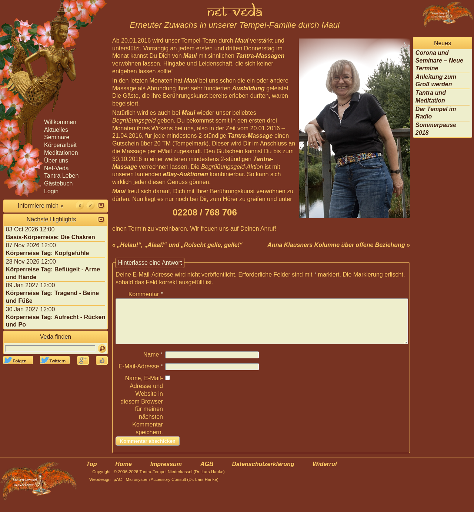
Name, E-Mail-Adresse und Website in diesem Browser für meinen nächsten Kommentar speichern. (141, 414)
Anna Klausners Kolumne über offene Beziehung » (338, 245)
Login (51, 191)
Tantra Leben (61, 176)
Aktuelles (56, 130)
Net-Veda (56, 168)
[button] (101, 205)
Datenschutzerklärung (263, 473)
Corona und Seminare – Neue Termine (439, 60)
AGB (207, 473)
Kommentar (145, 294)
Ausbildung (248, 88)
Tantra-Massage (250, 136)
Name (153, 363)
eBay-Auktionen (185, 174)
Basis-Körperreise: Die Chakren (50, 237)
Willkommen (60, 122)
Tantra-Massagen (260, 56)
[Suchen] (102, 348)
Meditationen (61, 153)
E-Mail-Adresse (140, 375)
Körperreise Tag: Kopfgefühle (47, 253)
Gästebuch (58, 183)
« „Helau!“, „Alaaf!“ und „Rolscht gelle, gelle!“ (177, 245)
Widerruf (325, 473)
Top (91, 473)
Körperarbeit (60, 145)
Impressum (166, 473)
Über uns (56, 160)
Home (123, 473)
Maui (241, 40)
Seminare (56, 137)
